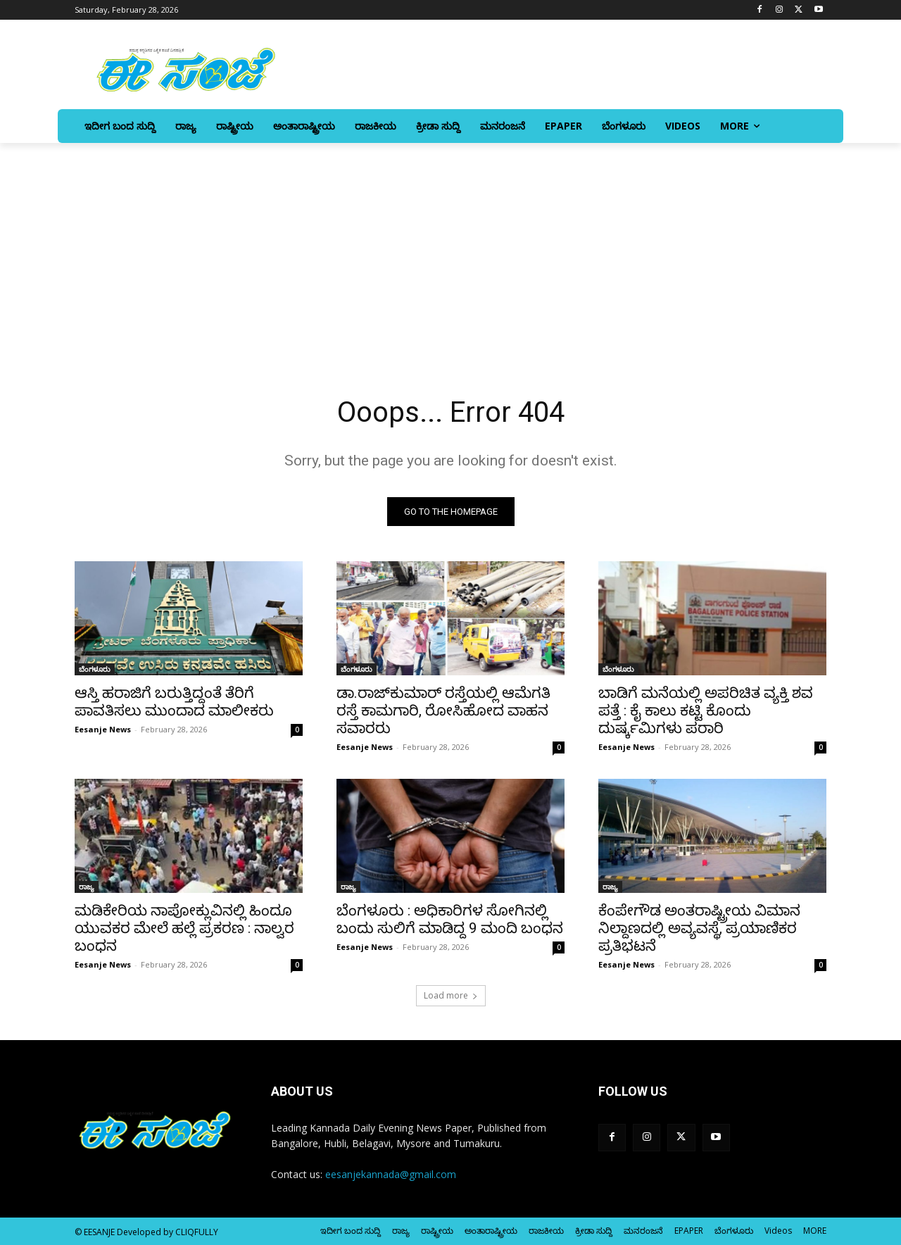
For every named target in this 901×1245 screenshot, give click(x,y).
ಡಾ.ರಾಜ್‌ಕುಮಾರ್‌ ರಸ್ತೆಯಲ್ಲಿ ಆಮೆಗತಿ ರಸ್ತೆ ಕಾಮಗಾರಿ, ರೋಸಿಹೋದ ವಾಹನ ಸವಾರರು (443, 710)
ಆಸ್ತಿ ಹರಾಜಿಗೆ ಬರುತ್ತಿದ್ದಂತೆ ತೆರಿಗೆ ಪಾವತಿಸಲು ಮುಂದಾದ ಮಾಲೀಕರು (174, 701)
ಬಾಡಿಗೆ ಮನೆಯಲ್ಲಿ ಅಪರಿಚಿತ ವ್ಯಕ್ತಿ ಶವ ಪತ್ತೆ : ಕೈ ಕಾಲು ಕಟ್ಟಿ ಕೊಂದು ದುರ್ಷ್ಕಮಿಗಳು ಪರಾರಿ (705, 710)
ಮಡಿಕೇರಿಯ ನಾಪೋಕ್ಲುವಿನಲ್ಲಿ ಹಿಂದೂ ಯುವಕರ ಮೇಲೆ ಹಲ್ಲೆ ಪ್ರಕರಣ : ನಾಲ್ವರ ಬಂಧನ (184, 928)
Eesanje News (103, 729)
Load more (451, 995)
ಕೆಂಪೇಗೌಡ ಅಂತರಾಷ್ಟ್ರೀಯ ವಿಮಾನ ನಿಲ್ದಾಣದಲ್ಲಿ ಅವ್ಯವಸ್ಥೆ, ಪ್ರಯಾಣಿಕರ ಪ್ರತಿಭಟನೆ (699, 928)
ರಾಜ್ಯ (86, 886)
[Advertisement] (450, 248)
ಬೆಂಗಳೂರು (95, 669)
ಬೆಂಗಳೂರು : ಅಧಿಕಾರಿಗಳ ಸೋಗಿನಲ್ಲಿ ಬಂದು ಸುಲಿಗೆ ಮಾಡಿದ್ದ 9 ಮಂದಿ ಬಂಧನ (449, 919)
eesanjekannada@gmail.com (390, 1174)
